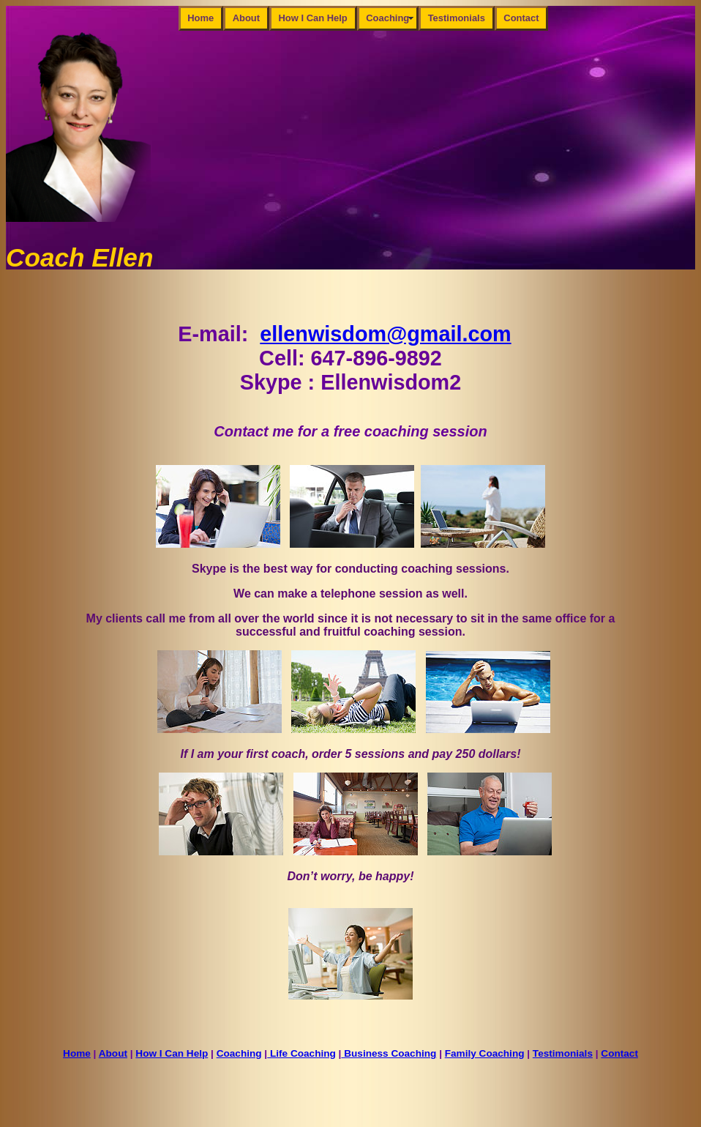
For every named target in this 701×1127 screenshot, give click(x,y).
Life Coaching (301, 1053)
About (246, 17)
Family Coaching (485, 1053)
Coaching (387, 17)
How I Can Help (313, 17)
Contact (521, 17)
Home (200, 17)
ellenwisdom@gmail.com (385, 334)
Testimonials (456, 17)
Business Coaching (388, 1053)
